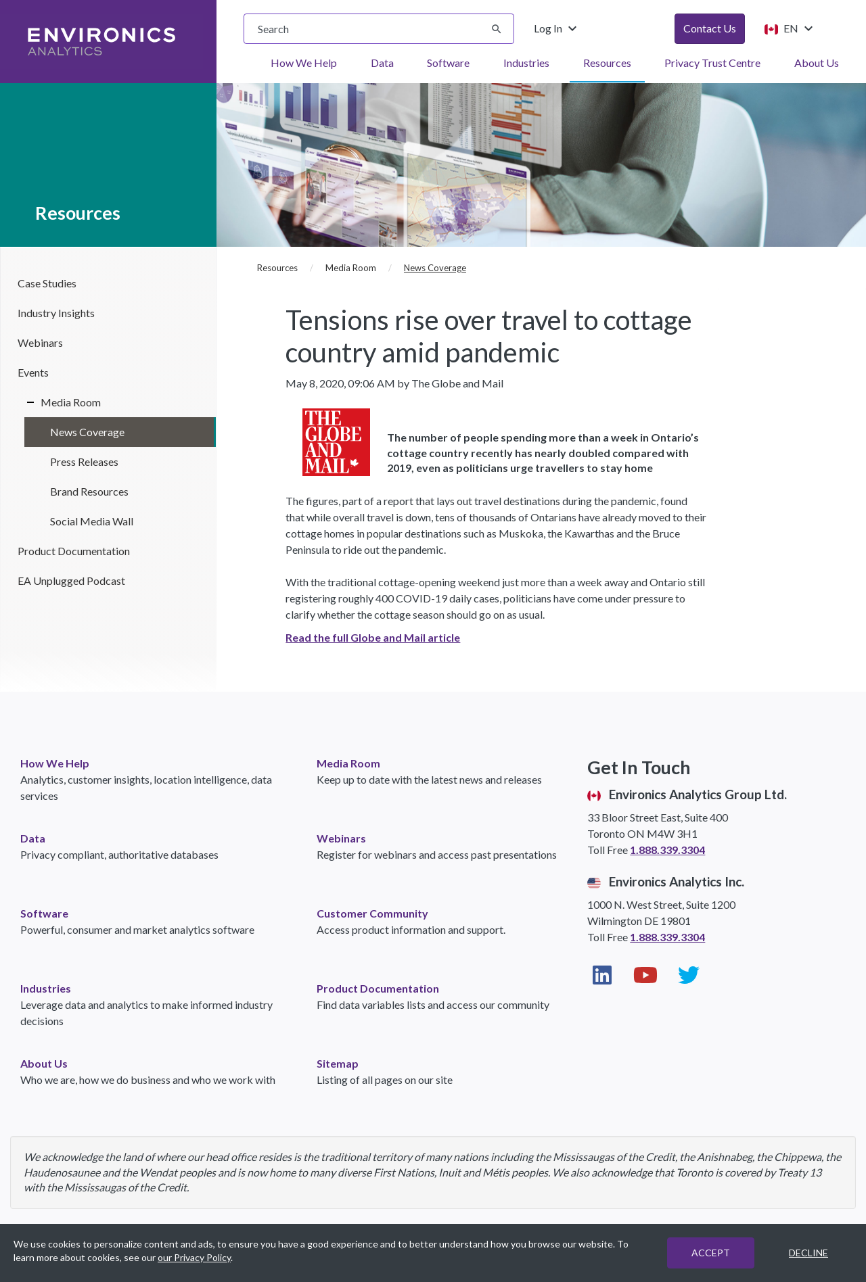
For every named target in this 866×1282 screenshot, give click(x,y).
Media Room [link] (348, 763)
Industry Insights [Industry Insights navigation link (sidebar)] (56, 312)
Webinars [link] (341, 838)
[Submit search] (496, 29)
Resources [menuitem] (607, 62)
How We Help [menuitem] (304, 62)
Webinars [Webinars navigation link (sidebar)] (40, 342)
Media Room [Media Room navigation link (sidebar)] (71, 402)
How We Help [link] (54, 763)
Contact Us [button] (709, 28)
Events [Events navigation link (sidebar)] (33, 372)
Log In (557, 28)
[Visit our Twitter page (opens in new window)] (689, 975)
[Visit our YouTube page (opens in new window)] (645, 975)
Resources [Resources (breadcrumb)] (277, 267)
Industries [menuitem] (526, 62)
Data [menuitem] (382, 62)
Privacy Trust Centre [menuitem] (712, 62)
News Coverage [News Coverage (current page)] (435, 267)
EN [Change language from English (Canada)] (788, 28)
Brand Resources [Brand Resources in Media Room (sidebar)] (89, 491)
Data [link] (32, 838)
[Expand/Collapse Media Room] (26, 402)
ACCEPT (710, 1252)
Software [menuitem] (448, 62)
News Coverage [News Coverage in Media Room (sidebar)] (87, 431)
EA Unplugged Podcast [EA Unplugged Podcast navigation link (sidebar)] (71, 580)
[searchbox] (379, 29)
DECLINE (808, 1252)
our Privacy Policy (194, 1257)
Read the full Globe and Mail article (373, 637)
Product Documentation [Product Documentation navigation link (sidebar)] (74, 550)
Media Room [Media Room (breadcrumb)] (350, 267)
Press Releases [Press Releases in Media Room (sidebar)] (84, 461)
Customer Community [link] (372, 913)
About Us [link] (44, 1063)
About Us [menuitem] (816, 62)
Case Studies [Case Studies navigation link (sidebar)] (47, 283)
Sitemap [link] (338, 1063)
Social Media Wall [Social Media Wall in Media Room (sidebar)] (91, 521)
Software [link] (44, 913)
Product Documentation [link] (378, 988)
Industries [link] (45, 988)
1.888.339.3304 (667, 849)
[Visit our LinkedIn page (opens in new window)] (602, 975)
